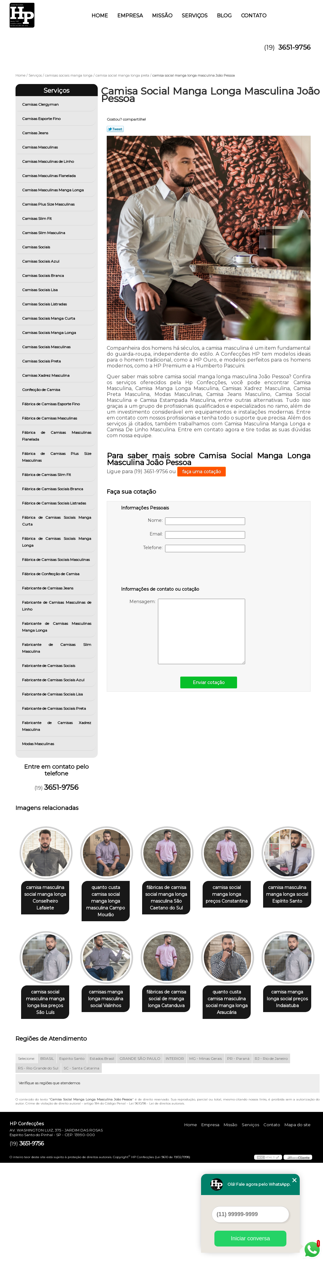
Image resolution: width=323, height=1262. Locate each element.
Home (100, 16)
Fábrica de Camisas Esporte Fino (51, 404)
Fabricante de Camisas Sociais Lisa (53, 694)
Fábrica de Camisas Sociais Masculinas (56, 559)
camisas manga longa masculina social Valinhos (172, 999)
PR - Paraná (238, 1158)
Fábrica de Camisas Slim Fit (47, 474)
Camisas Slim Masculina (44, 232)
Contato (254, 16)
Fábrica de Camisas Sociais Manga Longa (56, 542)
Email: (197, 535)
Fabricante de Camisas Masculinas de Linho (56, 605)
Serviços (195, 16)
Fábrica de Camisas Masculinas (50, 418)
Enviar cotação (209, 682)
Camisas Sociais (36, 247)
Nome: (196, 521)
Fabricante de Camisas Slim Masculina (56, 648)
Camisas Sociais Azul (41, 261)
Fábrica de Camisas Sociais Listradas (54, 503)
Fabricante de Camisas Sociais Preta (54, 708)
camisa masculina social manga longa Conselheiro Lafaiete (46, 894)
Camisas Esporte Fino (41, 118)
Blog (224, 16)
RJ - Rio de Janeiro (271, 1158)
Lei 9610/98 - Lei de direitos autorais (156, 1203)
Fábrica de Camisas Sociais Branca (53, 489)
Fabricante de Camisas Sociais (49, 665)
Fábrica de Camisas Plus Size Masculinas (56, 457)
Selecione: (26, 1158)
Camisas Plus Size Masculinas (48, 204)
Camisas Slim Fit (37, 218)
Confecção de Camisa (41, 389)
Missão (162, 16)
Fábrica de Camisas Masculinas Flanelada (56, 436)
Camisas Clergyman (41, 104)
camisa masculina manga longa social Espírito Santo (46, 999)
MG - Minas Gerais (205, 1158)
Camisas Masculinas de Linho (48, 161)
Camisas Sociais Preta (42, 361)
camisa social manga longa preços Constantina (235, 894)
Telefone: (194, 548)
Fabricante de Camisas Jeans (48, 588)
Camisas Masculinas (40, 147)
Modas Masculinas (38, 743)
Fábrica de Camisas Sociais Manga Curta (56, 521)
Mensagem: (187, 631)
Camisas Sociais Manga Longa (49, 332)
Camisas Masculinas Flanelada (49, 175)
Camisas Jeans (35, 133)
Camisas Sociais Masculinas (46, 346)
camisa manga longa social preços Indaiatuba (109, 1098)
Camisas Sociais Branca (43, 275)
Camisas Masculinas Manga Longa (53, 190)
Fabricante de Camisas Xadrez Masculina (56, 726)
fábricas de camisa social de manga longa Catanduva (235, 999)
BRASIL (47, 1158)
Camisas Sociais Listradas (45, 304)
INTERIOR (175, 1158)
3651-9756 (294, 47)
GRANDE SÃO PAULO (139, 1158)
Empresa (130, 16)
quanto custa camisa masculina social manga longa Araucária (46, 1101)
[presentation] (160, 570)
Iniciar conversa (250, 1238)
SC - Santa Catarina (81, 1167)
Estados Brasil (102, 1158)
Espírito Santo (71, 1158)
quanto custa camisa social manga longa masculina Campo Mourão (109, 901)
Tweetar (115, 129)
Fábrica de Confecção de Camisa (51, 573)
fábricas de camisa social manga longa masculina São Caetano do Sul (172, 898)
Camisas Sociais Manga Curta (49, 318)
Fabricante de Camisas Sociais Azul (53, 680)
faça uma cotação (201, 471)
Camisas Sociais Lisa (40, 289)
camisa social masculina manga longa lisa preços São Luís (109, 1003)
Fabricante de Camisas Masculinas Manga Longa (56, 627)
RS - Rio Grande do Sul (38, 1167)
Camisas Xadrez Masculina (46, 375)
